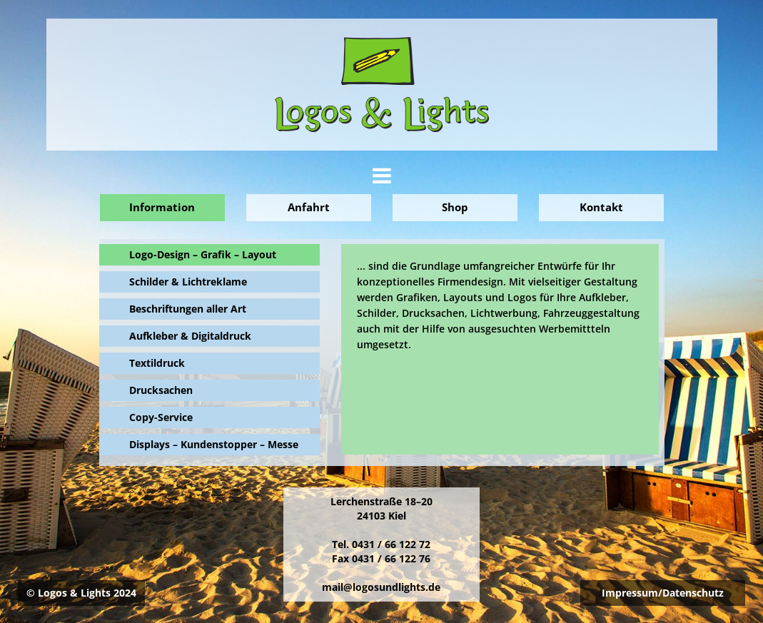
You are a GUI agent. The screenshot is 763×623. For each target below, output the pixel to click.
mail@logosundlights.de (381, 587)
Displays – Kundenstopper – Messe (213, 444)
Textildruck (157, 363)
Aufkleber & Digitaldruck (190, 336)
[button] (382, 179)
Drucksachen (161, 390)
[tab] (381, 176)
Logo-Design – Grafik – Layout (202, 254)
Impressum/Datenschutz (663, 592)
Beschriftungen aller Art (187, 308)
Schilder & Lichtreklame (188, 281)
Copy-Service (161, 417)
